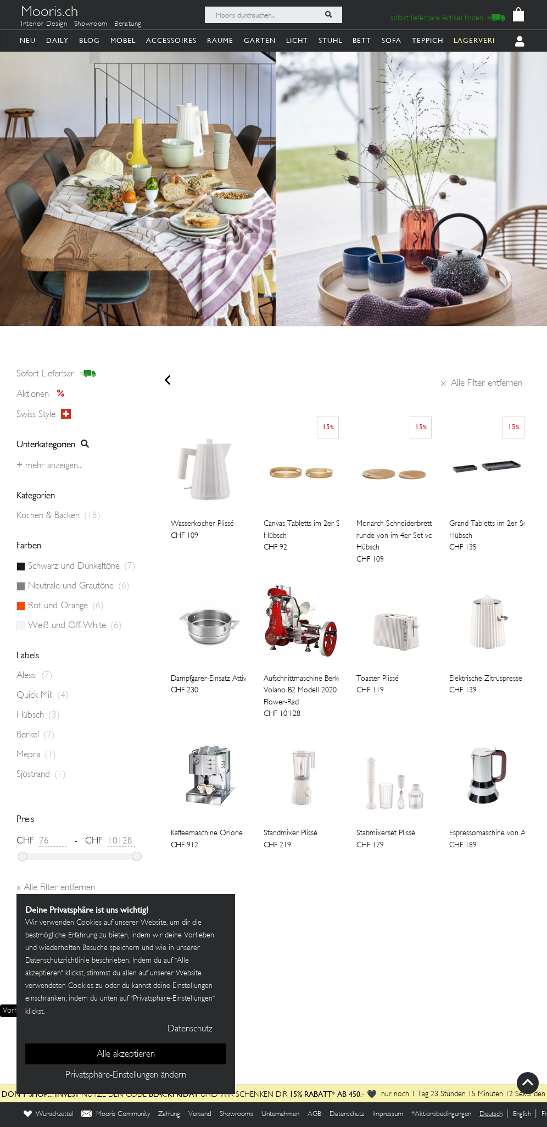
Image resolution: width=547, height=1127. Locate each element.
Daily (57, 40)
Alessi (34, 675)
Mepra (36, 755)
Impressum (387, 1114)
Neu (28, 40)
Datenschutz (347, 1114)
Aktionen (43, 394)
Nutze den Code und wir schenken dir (144, 1094)
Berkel (35, 735)
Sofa (391, 40)
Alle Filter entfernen (481, 383)
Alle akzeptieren (126, 1054)
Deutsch (491, 1114)
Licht (297, 40)
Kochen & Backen (58, 516)
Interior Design (44, 24)
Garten (260, 40)
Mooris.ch (49, 13)
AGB (314, 1114)
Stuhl (330, 40)
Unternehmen (280, 1114)
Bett (362, 40)
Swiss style (43, 414)
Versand (199, 1114)
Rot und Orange (66, 606)
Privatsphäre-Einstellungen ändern (125, 1075)
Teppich (427, 40)
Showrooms (236, 1114)
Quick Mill (42, 695)
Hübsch (38, 715)
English (522, 1114)
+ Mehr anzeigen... (49, 466)
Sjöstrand (41, 774)
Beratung (128, 24)
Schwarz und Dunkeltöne (82, 566)
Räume (220, 40)
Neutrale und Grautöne (79, 586)
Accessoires (171, 40)
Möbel (123, 40)
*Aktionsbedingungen (441, 1114)
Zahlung (169, 1114)
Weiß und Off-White (75, 625)
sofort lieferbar (56, 374)
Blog (89, 40)
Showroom (91, 24)
